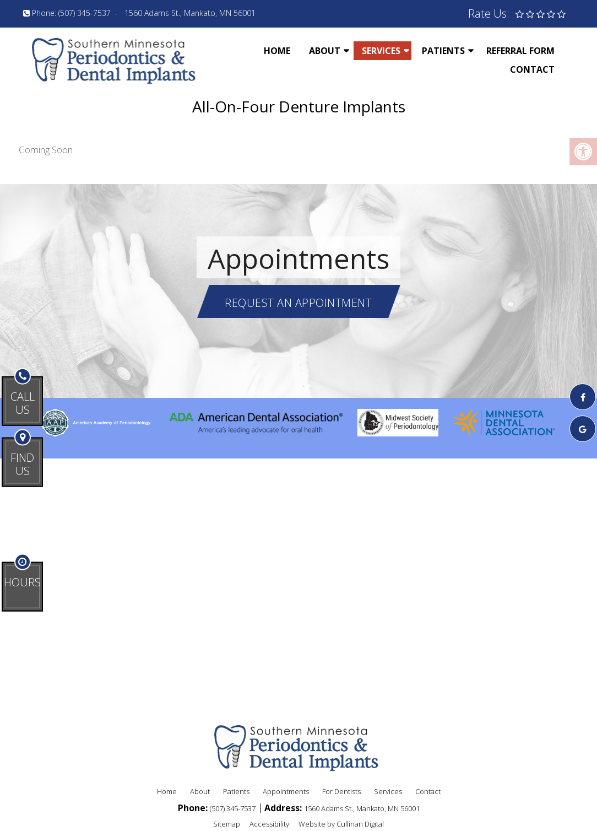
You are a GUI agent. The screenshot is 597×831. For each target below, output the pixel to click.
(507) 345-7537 (84, 13)
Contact (532, 69)
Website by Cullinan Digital (341, 824)
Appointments (286, 791)
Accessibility (269, 824)
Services (381, 51)
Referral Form (520, 51)
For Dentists (341, 791)
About (324, 51)
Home (277, 51)
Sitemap (226, 824)
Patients (443, 51)
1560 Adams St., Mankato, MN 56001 (190, 13)
